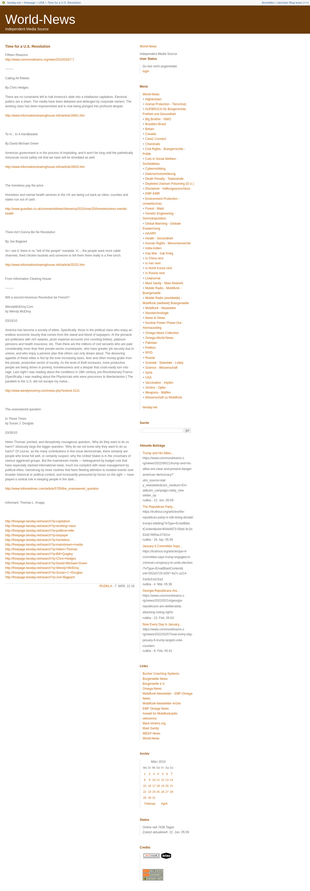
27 (166, 791)
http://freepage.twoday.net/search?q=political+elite (39, 530)
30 (149, 797)
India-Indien (153, 248)
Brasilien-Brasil (155, 124)
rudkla (106, 586)
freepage (29, 2)
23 (149, 791)
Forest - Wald (154, 208)
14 (171, 779)
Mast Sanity (151, 728)
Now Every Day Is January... (162, 624)
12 (162, 779)
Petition (150, 348)
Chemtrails (152, 144)
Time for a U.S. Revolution (64, 2)
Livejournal (152, 278)
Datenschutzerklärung (160, 174)
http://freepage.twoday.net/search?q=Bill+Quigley (39, 554)
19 (162, 785)
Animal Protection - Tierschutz (165, 104)
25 (158, 791)
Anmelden (268, 2)
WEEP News (151, 733)
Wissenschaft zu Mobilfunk (163, 397)
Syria (148, 372)
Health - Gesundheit (159, 238)
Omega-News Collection (162, 333)
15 (144, 785)
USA (42, 2)
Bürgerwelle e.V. (154, 684)
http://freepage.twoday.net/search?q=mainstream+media (44, 544)
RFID (148, 352)
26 (162, 791)
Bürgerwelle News (155, 679)
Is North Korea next (158, 268)
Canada (150, 134)
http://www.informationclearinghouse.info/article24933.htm (45, 167)
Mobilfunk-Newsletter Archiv (162, 703)
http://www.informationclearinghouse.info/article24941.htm (45, 115)
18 (158, 785)
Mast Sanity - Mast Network (164, 283)
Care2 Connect (155, 139)
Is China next (154, 258)
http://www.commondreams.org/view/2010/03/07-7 (39, 59)
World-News (40, 19)
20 (166, 785)
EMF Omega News (156, 708)
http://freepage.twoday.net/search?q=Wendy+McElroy (42, 568)
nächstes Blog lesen (289, 2)
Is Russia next (155, 273)
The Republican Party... (159, 507)
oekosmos (150, 718)
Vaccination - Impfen (159, 382)
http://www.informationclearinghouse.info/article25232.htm (45, 265)
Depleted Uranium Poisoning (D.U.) (169, 184)
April (164, 804)
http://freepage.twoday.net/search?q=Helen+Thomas (41, 549)
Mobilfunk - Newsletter (160, 308)
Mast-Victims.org (154, 723)
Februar (150, 804)
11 (158, 779)
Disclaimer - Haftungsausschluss (167, 188)
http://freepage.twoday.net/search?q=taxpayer (36, 535)
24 (154, 791)
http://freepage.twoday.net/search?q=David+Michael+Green (46, 563)
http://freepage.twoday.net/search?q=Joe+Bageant (40, 577)
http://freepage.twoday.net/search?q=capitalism (37, 521)
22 (144, 791)
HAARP (150, 233)
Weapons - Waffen (158, 392)
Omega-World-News (159, 338)
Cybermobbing (155, 168)
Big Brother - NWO (158, 119)
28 (171, 791)
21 (171, 785)
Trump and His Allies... (158, 453)
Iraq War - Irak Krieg (159, 253)
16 (149, 785)
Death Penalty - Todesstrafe (164, 179)
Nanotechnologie (156, 313)
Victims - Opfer (155, 387)
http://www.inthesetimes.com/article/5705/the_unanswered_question (52, 488)
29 (144, 797)
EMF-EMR (152, 193)
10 (154, 779)
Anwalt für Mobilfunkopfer (160, 713)
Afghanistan (153, 99)
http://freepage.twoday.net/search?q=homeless (37, 540)
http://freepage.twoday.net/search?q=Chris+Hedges (40, 558)
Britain (149, 129)
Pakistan (151, 343)
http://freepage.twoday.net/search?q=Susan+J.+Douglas (44, 572)
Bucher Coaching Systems (161, 673)
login (146, 71)
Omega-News (152, 688)
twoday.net (14, 2)
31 (154, 797)
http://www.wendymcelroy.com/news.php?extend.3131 (42, 391)
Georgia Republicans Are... (161, 591)
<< (305, 2)
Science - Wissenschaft (161, 367)
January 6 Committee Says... (162, 546)
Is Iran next (152, 263)
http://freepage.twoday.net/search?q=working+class (40, 526)
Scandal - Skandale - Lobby (164, 363)
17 (154, 785)
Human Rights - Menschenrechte (167, 243)
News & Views (155, 318)
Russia (150, 358)
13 (166, 779)
